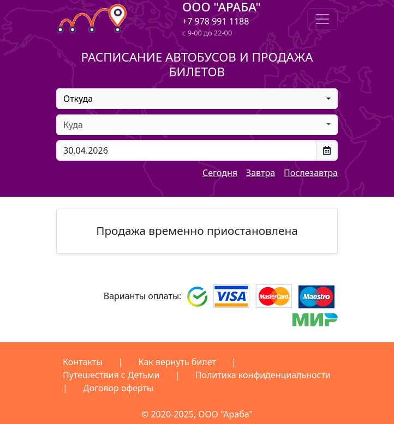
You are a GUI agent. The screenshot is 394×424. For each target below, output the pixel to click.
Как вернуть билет (177, 362)
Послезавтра (311, 173)
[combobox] (197, 98)
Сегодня (219, 173)
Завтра (260, 173)
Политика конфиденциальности (263, 375)
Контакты (83, 362)
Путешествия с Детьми (111, 375)
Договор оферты (118, 388)
